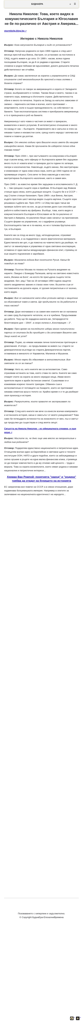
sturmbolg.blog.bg (14, 30)
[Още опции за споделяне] (78, 1018)
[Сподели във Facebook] (73, 1018)
